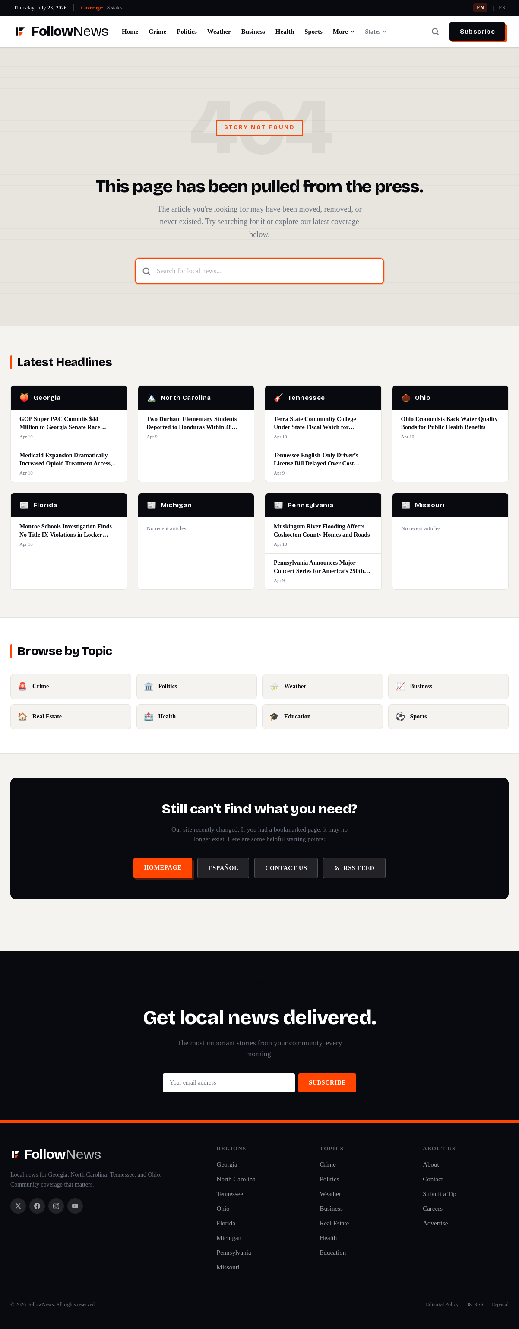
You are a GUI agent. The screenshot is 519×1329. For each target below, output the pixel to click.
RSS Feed (354, 868)
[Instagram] (56, 1206)
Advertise (435, 1223)
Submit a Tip (439, 1193)
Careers (433, 1208)
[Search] (435, 31)
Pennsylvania (234, 1252)
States (376, 31)
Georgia (227, 1164)
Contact (433, 1179)
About (431, 1164)
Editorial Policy (442, 1304)
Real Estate (334, 1223)
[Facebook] (37, 1206)
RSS (475, 1304)
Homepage (163, 867)
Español (223, 868)
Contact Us (286, 868)
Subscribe (477, 31)
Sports (313, 31)
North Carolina (236, 1179)
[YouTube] (75, 1206)
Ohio (223, 1208)
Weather (219, 31)
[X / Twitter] (18, 1206)
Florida (226, 1223)
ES (502, 8)
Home (130, 31)
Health (284, 31)
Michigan (229, 1237)
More (344, 31)
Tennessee (230, 1193)
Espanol (500, 1304)
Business (253, 31)
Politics (187, 31)
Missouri (228, 1267)
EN (480, 8)
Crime (157, 31)
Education (333, 1252)
